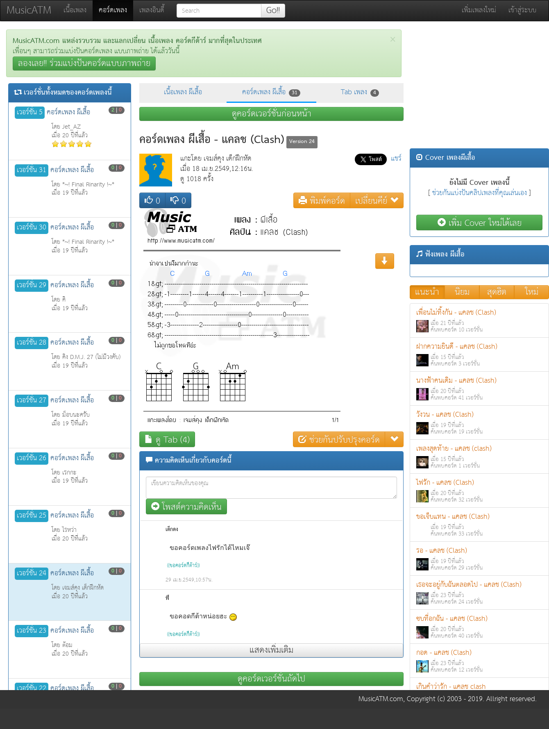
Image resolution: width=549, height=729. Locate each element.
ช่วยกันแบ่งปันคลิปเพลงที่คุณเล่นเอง (479, 193)
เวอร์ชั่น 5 (30, 113)
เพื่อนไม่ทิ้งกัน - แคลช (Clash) (479, 321)
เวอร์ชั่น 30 (31, 228)
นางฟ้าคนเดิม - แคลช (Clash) (479, 389)
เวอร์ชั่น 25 (31, 516)
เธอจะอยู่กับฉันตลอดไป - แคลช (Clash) (479, 593)
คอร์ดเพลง (116, 10)
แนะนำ (427, 292)
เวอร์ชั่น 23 (31, 631)
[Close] (392, 39)
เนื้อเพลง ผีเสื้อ (183, 92)
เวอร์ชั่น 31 (31, 170)
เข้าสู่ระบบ (522, 10)
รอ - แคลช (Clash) (479, 559)
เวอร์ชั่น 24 (31, 574)
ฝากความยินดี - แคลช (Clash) (479, 355)
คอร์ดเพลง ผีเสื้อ (271, 92)
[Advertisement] (479, 87)
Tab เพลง (360, 92)
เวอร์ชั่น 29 (31, 285)
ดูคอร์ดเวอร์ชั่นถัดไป (271, 679)
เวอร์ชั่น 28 (31, 343)
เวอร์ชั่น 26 (31, 458)
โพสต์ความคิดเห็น (186, 506)
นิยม (462, 292)
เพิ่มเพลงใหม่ (479, 10)
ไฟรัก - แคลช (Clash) (479, 491)
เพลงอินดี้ (151, 10)
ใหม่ (531, 292)
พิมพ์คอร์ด (322, 200)
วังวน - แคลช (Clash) (479, 423)
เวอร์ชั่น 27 (31, 401)
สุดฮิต (496, 292)
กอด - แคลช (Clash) (479, 661)
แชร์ (396, 158)
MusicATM (29, 10)
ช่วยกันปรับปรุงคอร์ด (339, 439)
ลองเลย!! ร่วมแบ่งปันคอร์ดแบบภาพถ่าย (84, 63)
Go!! (273, 11)
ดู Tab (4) (167, 439)
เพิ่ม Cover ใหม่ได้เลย (480, 222)
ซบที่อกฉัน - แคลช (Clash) (479, 627)
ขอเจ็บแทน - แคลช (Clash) (479, 525)
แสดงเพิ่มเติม (271, 650)
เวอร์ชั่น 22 (31, 689)
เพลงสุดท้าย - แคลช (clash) (479, 457)
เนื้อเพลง (75, 10)
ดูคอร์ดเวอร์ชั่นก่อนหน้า (271, 114)
